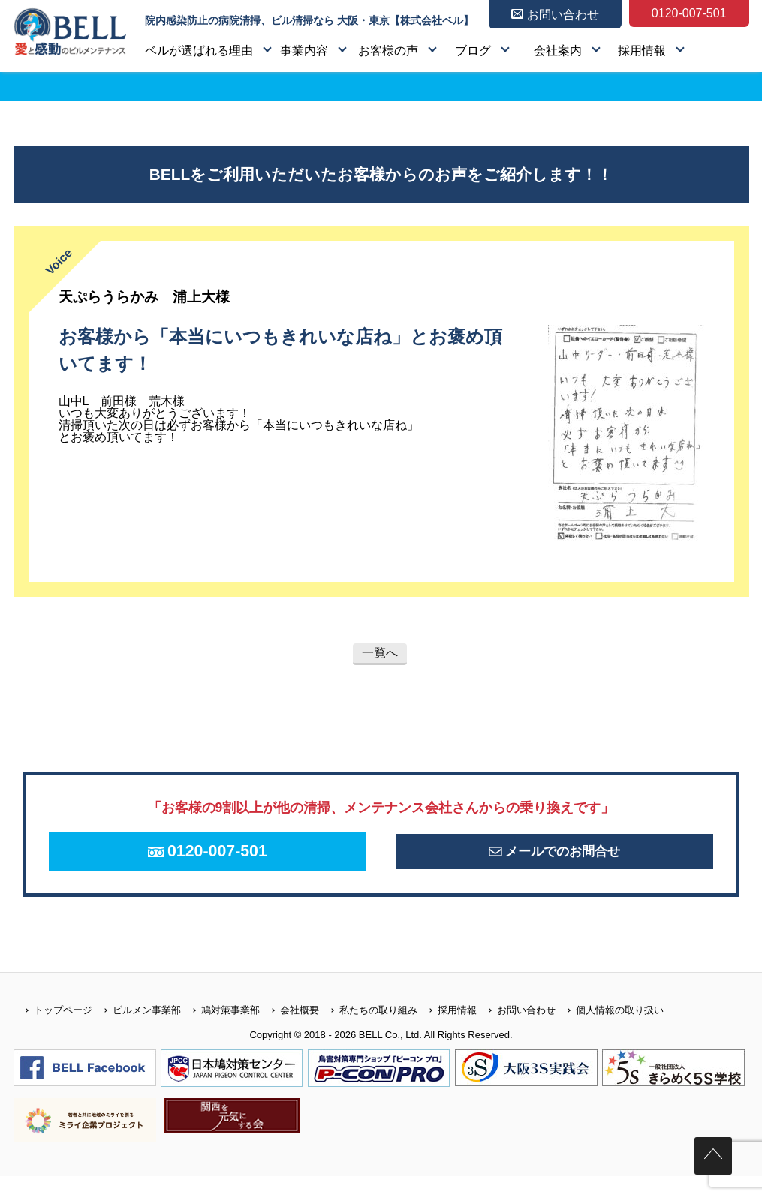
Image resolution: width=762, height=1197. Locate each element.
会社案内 (558, 50)
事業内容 (304, 50)
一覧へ (380, 652)
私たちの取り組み (368, 1030)
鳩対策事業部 (220, 1030)
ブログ (473, 50)
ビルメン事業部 (136, 1030)
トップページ (53, 1030)
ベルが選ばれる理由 (199, 50)
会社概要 (289, 1030)
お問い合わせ (516, 1030)
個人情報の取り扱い (610, 1030)
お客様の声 (388, 50)
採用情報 (642, 50)
